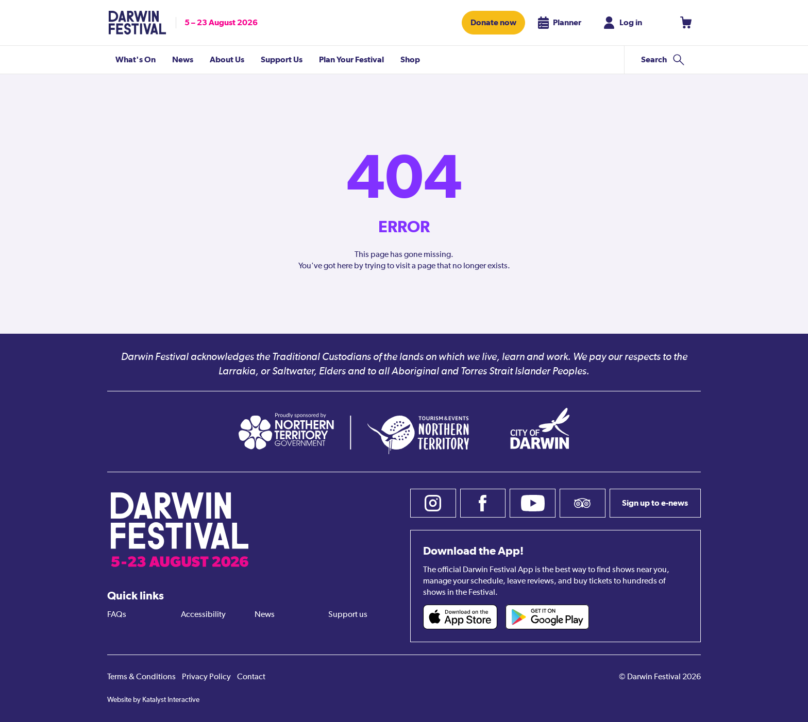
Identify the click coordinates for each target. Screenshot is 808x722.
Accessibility (203, 615)
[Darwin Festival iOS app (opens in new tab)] (460, 617)
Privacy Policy (206, 677)
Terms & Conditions (141, 677)
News (265, 615)
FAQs (116, 615)
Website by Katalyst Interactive (153, 699)
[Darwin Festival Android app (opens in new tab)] (547, 617)
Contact (251, 677)
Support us (347, 615)
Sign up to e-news (655, 503)
